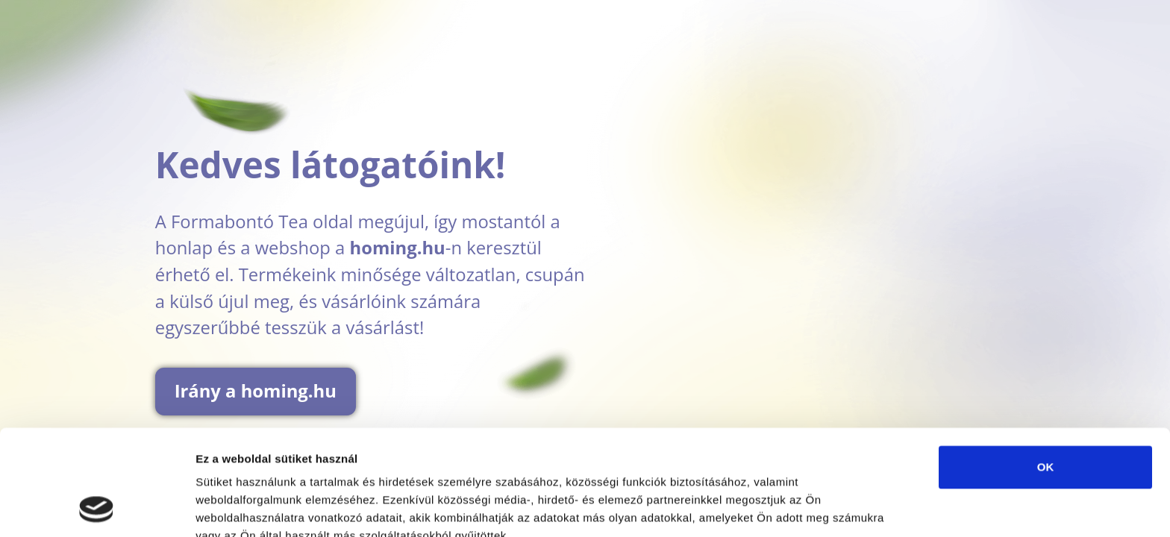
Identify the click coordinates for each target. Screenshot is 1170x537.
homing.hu (397, 248)
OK (1045, 368)
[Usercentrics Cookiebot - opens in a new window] (96, 508)
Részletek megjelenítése (260, 507)
